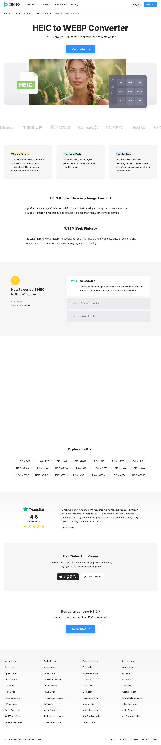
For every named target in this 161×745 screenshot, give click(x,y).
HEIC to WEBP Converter (68, 13)
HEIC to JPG (137, 461)
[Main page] (13, 4)
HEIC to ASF (43, 461)
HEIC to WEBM (98, 475)
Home (7, 13)
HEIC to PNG (119, 468)
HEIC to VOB (78, 475)
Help (155, 739)
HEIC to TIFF (41, 475)
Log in (136, 4)
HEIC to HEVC (117, 461)
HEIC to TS (59, 475)
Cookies (134, 739)
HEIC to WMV (119, 475)
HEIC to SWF (22, 475)
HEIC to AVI (61, 461)
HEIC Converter (43, 13)
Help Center (24, 305)
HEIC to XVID (138, 475)
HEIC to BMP (79, 461)
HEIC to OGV (100, 468)
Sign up (150, 4)
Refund (145, 739)
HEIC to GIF (98, 461)
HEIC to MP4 (81, 468)
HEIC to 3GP (24, 461)
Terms (112, 739)
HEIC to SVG (138, 468)
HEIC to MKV (42, 468)
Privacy (123, 739)
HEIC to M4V (22, 468)
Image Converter (23, 13)
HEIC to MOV (61, 468)
